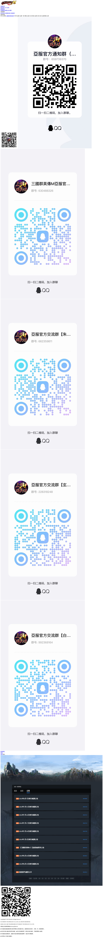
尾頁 (67, 878)
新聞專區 (19, 786)
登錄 (2, 752)
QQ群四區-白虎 (45, 15)
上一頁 (35, 878)
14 (52, 878)
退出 (4, 754)
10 (39, 878)
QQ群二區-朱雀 (30, 15)
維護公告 (7, 10)
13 (48, 878)
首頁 (15, 786)
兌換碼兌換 (7, 13)
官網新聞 (3, 10)
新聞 (21, 791)
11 (42, 878)
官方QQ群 (17, 15)
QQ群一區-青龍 (23, 15)
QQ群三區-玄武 (37, 15)
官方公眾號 (3, 15)
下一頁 (62, 878)
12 (45, 878)
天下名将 (7, 7)
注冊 (2, 754)
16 (58, 878)
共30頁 (72, 878)
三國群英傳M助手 (10, 15)
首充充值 (3, 13)
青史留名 (3, 7)
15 (55, 878)
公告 (28, 791)
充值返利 (13, 13)
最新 (10, 10)
